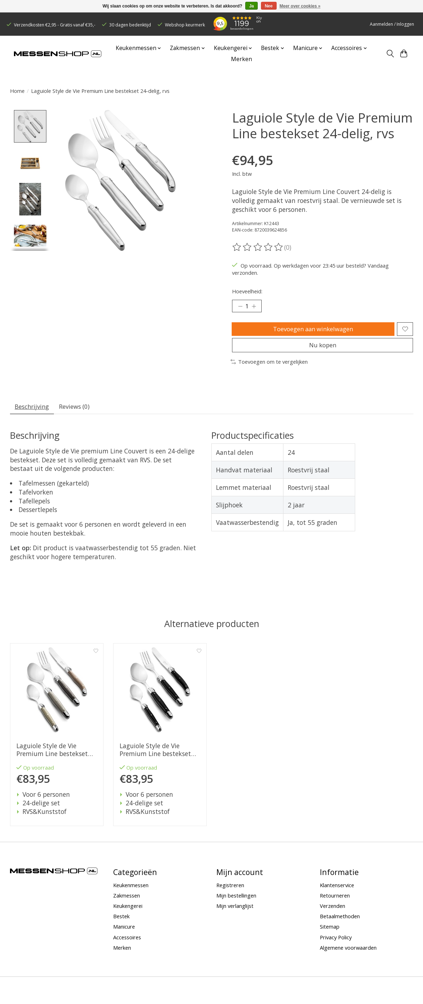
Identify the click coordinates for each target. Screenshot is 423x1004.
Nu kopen (322, 350)
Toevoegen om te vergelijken (269, 367)
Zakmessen (126, 902)
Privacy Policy (336, 944)
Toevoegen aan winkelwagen (312, 331)
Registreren (230, 892)
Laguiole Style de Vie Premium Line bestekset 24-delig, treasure (51, 757)
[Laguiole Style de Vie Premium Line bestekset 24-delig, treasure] (56, 697)
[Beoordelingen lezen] (258, 247)
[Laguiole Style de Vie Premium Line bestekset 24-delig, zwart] (159, 697)
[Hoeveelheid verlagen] (240, 307)
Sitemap (329, 934)
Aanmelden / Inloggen (392, 24)
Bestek (121, 923)
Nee (269, 6)
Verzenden (332, 913)
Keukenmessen (130, 892)
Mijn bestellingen (236, 902)
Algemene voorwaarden (348, 955)
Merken (241, 59)
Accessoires (127, 944)
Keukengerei (127, 913)
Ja (251, 6)
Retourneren (335, 902)
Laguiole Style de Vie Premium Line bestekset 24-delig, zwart (155, 757)
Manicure (124, 934)
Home (17, 90)
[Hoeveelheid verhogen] (256, 307)
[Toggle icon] (390, 53)
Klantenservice (337, 892)
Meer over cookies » (300, 6)
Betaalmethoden (340, 923)
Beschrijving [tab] (33, 413)
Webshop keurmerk (185, 25)
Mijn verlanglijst (234, 913)
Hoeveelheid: (247, 291)
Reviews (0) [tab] (79, 413)
